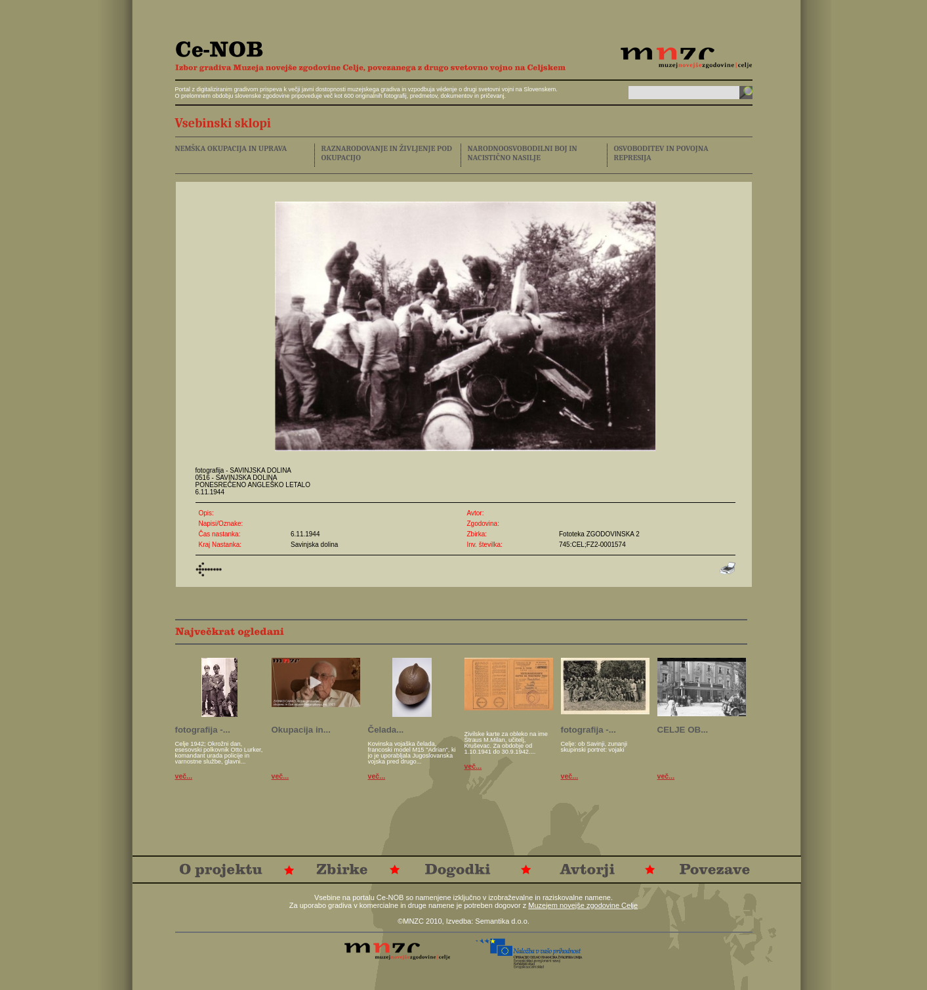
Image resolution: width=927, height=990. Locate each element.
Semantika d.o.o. (502, 921)
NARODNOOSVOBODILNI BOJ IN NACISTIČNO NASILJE (522, 153)
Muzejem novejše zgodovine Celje (583, 905)
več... (184, 776)
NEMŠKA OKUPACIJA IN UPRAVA (231, 148)
